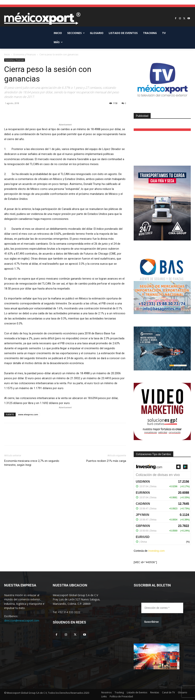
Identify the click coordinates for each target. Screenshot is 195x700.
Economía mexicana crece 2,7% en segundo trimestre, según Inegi (31, 463)
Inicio (7, 54)
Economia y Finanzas (25, 54)
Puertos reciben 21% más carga (106, 461)
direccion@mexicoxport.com (21, 620)
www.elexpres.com (28, 414)
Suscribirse (151, 621)
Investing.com (156, 550)
